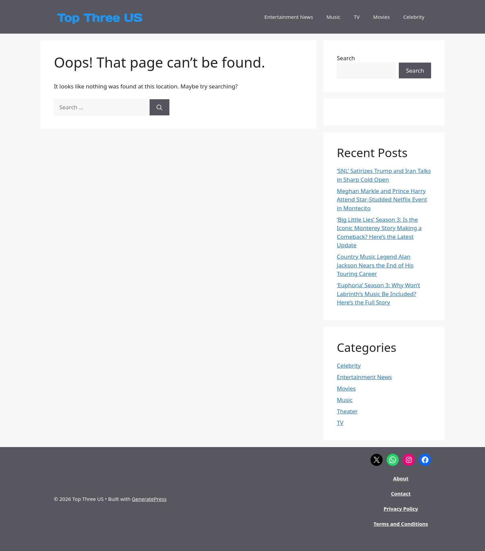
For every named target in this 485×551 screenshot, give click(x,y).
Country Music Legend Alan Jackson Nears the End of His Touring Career (375, 265)
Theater (347, 411)
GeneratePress (149, 498)
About (401, 478)
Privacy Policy (401, 508)
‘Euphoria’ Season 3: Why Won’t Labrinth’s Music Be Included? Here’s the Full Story (378, 293)
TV (357, 16)
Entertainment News (288, 16)
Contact (401, 493)
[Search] (159, 107)
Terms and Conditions (401, 523)
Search (346, 58)
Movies (381, 16)
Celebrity (413, 16)
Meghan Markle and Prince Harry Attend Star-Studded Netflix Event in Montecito (382, 199)
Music (333, 16)
